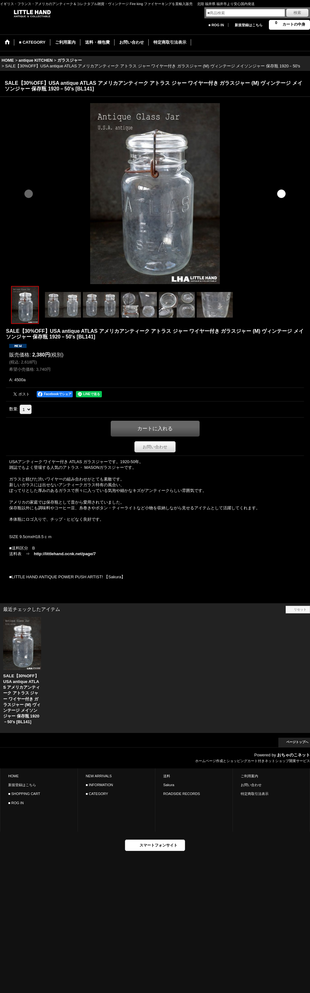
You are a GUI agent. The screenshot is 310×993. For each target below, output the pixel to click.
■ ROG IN (216, 25)
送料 (166, 776)
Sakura (168, 785)
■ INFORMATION (99, 785)
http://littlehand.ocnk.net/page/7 (65, 553)
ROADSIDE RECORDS (181, 794)
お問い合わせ (155, 446)
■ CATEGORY (97, 794)
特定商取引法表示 (255, 794)
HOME (13, 776)
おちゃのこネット (293, 755)
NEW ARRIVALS (99, 776)
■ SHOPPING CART (24, 794)
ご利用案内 (249, 776)
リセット (300, 609)
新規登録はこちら (249, 25)
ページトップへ (297, 742)
